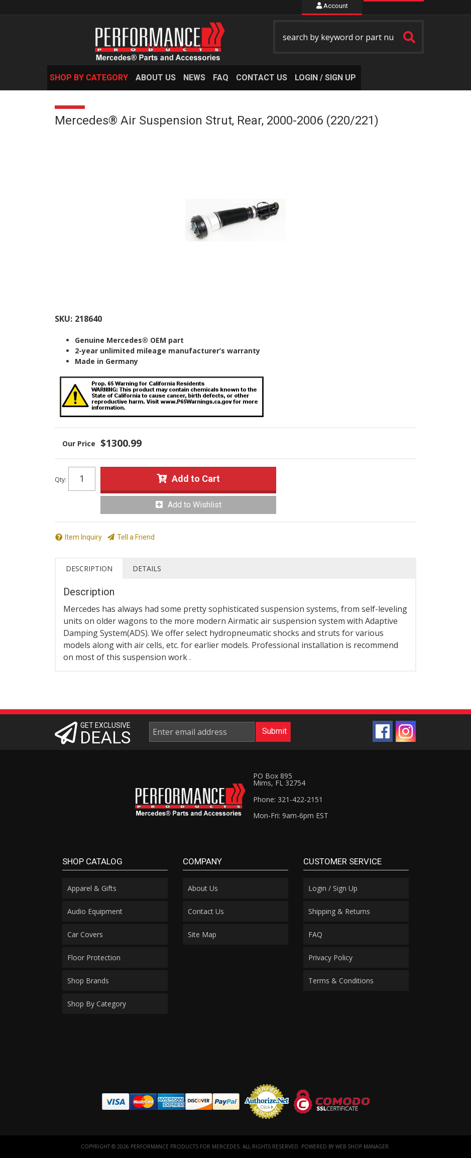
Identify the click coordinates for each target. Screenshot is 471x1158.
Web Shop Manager (362, 1146)
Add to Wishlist (194, 504)
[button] (348, 37)
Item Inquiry (83, 537)
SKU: (63, 318)
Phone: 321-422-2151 (288, 799)
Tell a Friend (136, 537)
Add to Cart (196, 478)
